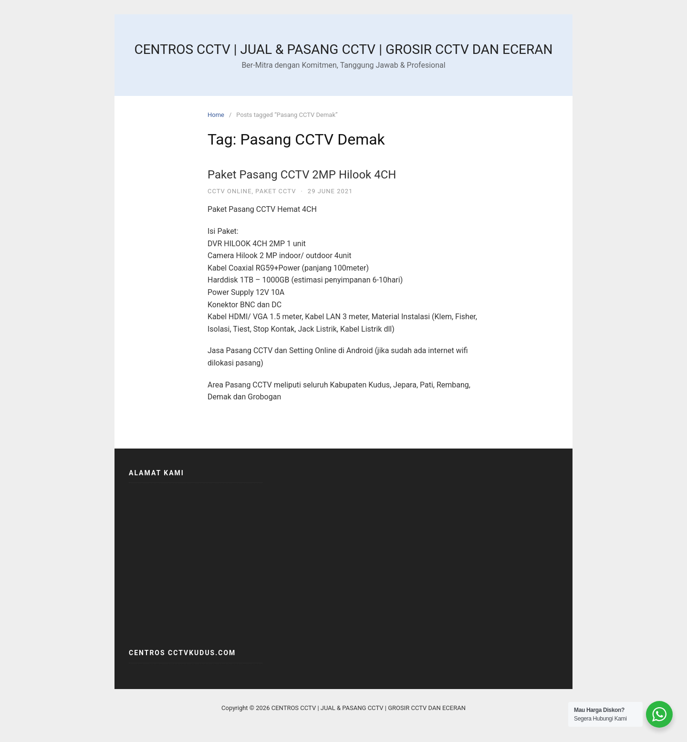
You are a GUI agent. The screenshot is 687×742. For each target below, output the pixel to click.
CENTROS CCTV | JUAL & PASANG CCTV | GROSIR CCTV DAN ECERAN (343, 49)
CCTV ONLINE (230, 191)
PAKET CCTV (275, 191)
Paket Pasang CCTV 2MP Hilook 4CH (302, 174)
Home (216, 114)
